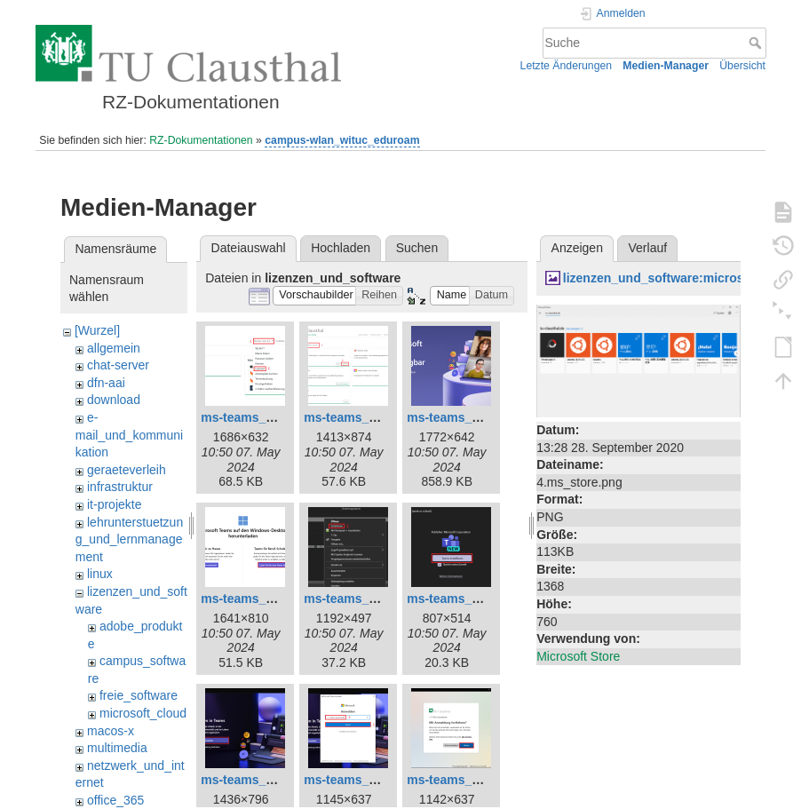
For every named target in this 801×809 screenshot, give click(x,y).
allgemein (113, 348)
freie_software (138, 695)
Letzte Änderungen (566, 65)
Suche (757, 42)
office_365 (115, 800)
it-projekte (114, 504)
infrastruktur (120, 487)
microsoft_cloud (142, 713)
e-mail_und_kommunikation (129, 434)
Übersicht (742, 65)
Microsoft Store (578, 656)
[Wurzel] (97, 330)
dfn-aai (106, 383)
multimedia (117, 748)
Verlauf (648, 248)
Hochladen (340, 248)
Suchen (417, 248)
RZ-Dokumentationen (200, 140)
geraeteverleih (126, 470)
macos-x (110, 731)
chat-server (118, 365)
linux (100, 574)
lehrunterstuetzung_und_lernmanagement (129, 539)
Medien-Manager (666, 65)
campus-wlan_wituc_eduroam (342, 140)
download (113, 400)
